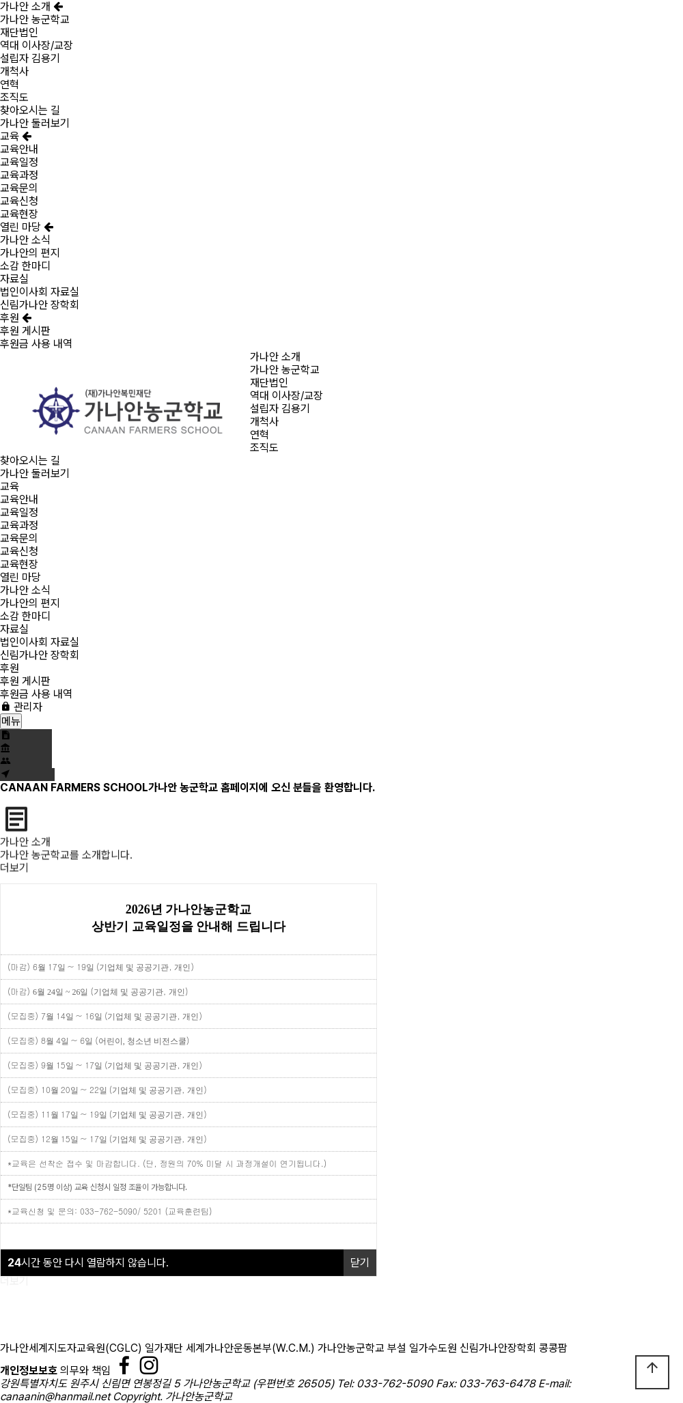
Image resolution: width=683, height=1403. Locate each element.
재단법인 (19, 32)
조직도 (14, 97)
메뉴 (10, 721)
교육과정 (19, 175)
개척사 (14, 71)
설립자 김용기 (30, 58)
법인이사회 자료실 (39, 291)
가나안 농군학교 (35, 19)
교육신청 (19, 201)
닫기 (360, 1262)
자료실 (14, 278)
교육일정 (19, 162)
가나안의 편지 (30, 252)
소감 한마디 (25, 265)
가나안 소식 (25, 239)
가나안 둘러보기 (35, 123)
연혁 (9, 84)
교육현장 (19, 214)
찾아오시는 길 (30, 110)
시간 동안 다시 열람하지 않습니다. (88, 1262)
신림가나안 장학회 (39, 304)
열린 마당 (26, 227)
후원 (15, 317)
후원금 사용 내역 (36, 343)
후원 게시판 (25, 330)
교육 (15, 136)
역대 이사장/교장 (36, 45)
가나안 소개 (31, 6)
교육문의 (19, 188)
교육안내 (19, 149)
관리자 (21, 706)
